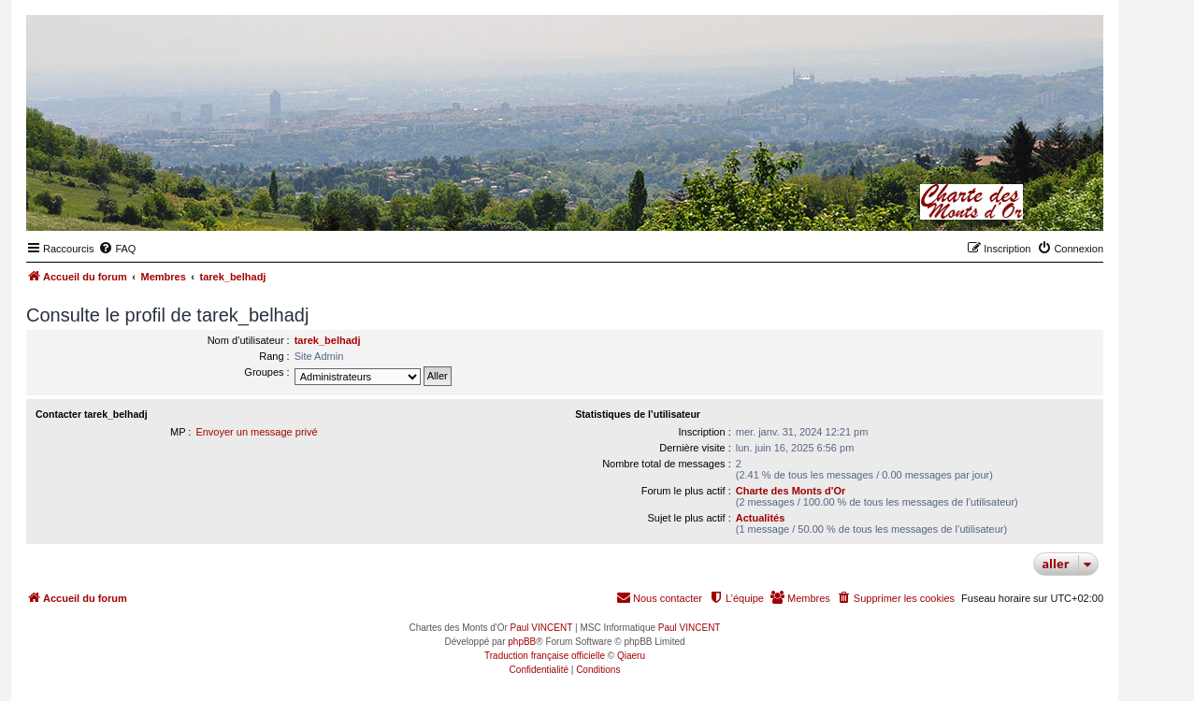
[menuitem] (117, 248)
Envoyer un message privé (256, 431)
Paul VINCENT (542, 627)
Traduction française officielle (544, 656)
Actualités (760, 517)
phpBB (522, 642)
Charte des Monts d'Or (791, 490)
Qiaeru (631, 656)
